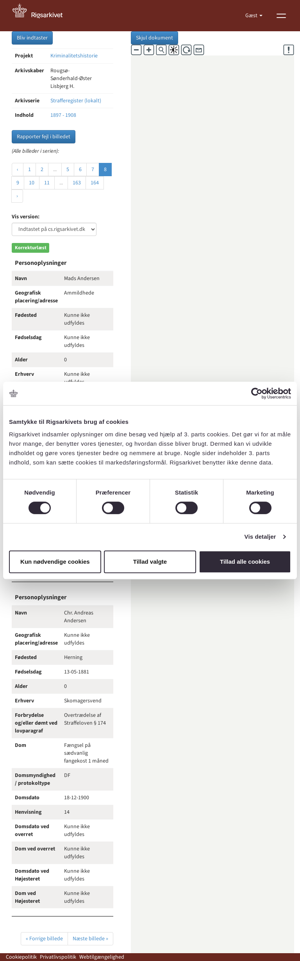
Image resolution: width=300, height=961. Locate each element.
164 (95, 183)
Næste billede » (90, 939)
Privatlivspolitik (58, 957)
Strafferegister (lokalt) (75, 101)
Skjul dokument (154, 38)
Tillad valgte (150, 561)
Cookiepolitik (21, 957)
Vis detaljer (260, 536)
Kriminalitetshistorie (74, 56)
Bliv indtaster (32, 38)
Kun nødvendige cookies (55, 561)
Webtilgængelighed (101, 957)
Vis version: (25, 217)
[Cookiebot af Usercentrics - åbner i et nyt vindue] (257, 393)
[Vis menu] (281, 15)
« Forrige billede (44, 939)
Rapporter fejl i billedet (43, 137)
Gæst (252, 16)
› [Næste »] (17, 196)
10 (31, 183)
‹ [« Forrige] (17, 169)
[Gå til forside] (41, 16)
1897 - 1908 (63, 115)
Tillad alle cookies (245, 561)
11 (47, 183)
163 (77, 183)
